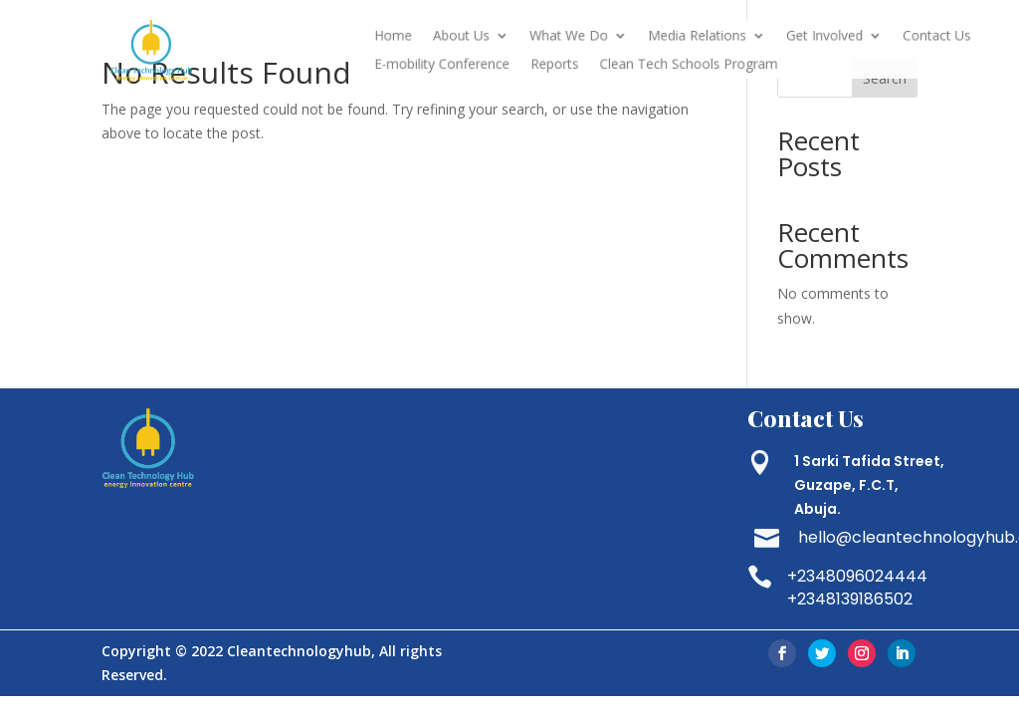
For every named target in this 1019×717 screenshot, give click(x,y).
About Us (484, 39)
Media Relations (696, 39)
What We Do (580, 39)
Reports (567, 64)
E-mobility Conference (466, 64)
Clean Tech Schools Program (688, 64)
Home (422, 39)
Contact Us (912, 39)
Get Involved (812, 39)
